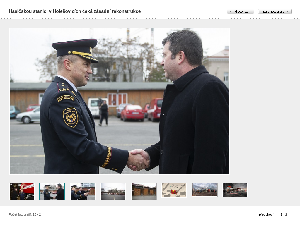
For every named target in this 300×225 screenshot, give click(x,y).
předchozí (266, 214)
